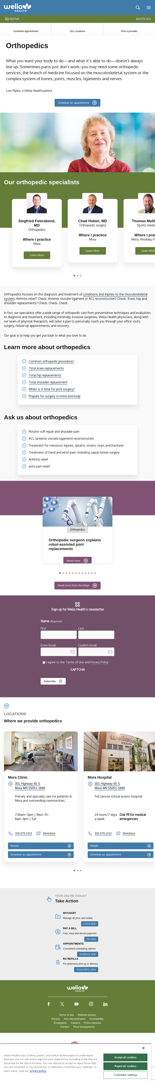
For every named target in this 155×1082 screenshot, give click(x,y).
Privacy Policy (99, 662)
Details (14, 845)
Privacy (55, 1018)
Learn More (37, 255)
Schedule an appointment (73, 102)
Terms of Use (75, 662)
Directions (49, 833)
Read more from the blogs (73, 585)
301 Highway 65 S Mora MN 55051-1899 (30, 786)
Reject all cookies (125, 1066)
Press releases (92, 1022)
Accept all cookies (125, 1057)
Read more (73, 560)
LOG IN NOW (89, 924)
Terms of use (66, 1014)
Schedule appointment (25, 31)
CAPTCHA (78, 670)
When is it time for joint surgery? (52, 389)
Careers (75, 1022)
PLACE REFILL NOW (86, 970)
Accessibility (96, 1018)
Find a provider (129, 31)
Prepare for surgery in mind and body (54, 396)
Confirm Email (87, 645)
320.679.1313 (23, 833)
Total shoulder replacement (48, 382)
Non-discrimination (74, 1018)
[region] (75, 1062)
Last (81, 628)
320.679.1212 (103, 833)
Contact (64, 1026)
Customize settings (125, 1074)
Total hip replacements (45, 375)
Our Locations (77, 31)
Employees (60, 1022)
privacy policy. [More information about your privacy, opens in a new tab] (38, 1070)
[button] (74, 276)
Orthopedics (77, 529)
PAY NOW (91, 939)
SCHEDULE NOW (87, 954)
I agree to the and (77, 662)
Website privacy (87, 1014)
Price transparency (84, 1026)
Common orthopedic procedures (51, 361)
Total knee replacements (46, 368)
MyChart (12, 19)
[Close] (143, 1048)
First (43, 628)
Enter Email (48, 645)
